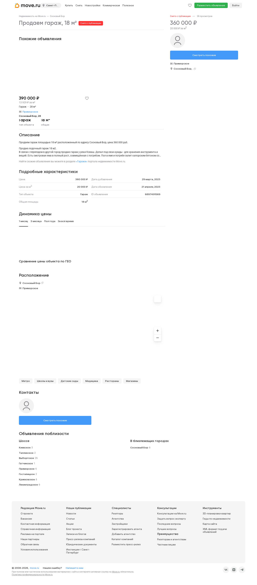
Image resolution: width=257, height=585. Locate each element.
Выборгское (26, 458)
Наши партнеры (30, 539)
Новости (71, 513)
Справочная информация (36, 529)
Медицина (91, 381)
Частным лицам (166, 544)
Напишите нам (74, 567)
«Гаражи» (81, 161)
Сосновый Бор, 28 (30, 116)
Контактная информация (35, 523)
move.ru (35, 567)
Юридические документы (81, 544)
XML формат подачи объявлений (215, 530)
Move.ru (116, 572)
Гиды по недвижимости (216, 518)
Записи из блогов (76, 534)
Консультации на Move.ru (171, 513)
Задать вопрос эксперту (171, 518)
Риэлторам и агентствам (171, 539)
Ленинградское (28, 484)
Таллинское (26, 452)
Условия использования (34, 549)
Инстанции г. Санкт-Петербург (78, 551)
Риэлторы (117, 513)
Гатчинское (26, 463)
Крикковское (27, 479)
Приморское (30, 288)
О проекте (27, 513)
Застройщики (120, 523)
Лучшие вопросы (167, 529)
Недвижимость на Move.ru (32, 16)
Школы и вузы (45, 381)
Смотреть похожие (55, 420)
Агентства (118, 518)
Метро (26, 381)
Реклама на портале (32, 534)
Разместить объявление (211, 5)
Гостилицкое (27, 474)
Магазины (132, 381)
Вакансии (26, 518)
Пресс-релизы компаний (80, 539)
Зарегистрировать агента (127, 529)
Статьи (70, 518)
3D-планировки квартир (217, 513)
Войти (235, 5)
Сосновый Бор (57, 16)
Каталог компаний (122, 539)
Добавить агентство (123, 534)
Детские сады (69, 381)
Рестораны (112, 381)
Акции (70, 523)
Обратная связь (30, 544)
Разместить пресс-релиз (126, 544)
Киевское (25, 447)
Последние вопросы (169, 523)
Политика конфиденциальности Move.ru (32, 574)
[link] (32, 16)
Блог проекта (74, 529)
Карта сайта (210, 523)
